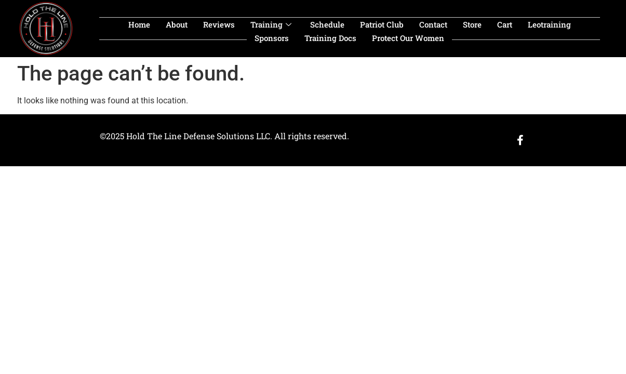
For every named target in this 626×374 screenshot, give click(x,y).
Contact (433, 24)
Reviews (219, 24)
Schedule (327, 24)
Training (270, 24)
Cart (504, 24)
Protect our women (408, 38)
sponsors (272, 38)
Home (139, 24)
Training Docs (330, 38)
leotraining (549, 24)
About (177, 24)
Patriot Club (382, 24)
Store (472, 24)
